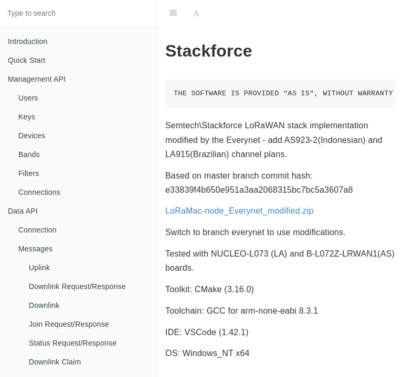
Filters (28, 173)
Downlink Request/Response (77, 286)
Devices (31, 135)
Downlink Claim (55, 362)
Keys (26, 117)
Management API (37, 79)
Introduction (28, 41)
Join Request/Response (69, 324)
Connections (39, 192)
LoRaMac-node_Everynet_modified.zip (239, 210)
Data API (23, 211)
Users (28, 98)
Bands (29, 154)
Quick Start (26, 60)
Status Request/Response (72, 343)
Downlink (44, 305)
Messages (35, 249)
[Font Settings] (196, 13)
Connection (37, 230)
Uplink (39, 267)
